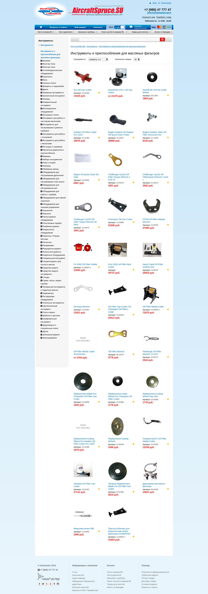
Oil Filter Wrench (116, 351)
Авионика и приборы (86, 32)
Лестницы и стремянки (51, 147)
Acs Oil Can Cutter (83, 90)
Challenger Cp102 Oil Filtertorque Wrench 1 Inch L (155, 177)
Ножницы (46, 166)
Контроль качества (80, 587)
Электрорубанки (49, 338)
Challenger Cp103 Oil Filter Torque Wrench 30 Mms (85, 222)
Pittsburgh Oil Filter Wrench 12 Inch (152, 352)
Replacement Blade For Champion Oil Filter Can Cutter (85, 396)
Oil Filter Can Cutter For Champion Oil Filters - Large (119, 309)
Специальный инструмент (53, 258)
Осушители (46, 210)
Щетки (44, 331)
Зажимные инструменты (52, 92)
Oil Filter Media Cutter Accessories (84, 352)
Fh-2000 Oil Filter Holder (85, 264)
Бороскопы (46, 77)
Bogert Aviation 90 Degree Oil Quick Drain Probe (120, 133)
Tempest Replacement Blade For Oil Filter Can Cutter (119, 486)
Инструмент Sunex (50, 115)
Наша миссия (78, 575)
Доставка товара (149, 581)
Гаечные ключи (48, 83)
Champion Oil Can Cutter (120, 219)
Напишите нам (148, 17)
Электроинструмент (50, 335)
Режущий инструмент (51, 249)
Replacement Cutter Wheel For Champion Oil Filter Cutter (120, 396)
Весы (44, 80)
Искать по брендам (162, 32)
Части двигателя (65, 32)
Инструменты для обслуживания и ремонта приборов (52, 127)
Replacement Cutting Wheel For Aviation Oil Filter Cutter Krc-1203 (84, 441)
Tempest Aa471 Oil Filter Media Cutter (154, 439)
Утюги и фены (48, 312)
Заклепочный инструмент (53, 96)
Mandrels (45, 61)
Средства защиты (49, 268)
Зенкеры (45, 99)
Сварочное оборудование (53, 255)
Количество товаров (123, 59)
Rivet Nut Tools (48, 64)
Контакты (98, 27)
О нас (74, 572)
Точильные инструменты (52, 303)
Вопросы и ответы (58, 27)
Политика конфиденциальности (155, 572)
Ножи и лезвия (48, 163)
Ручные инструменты (51, 252)
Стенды (45, 277)
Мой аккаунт (80, 27)
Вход (155, 3)
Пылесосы (46, 242)
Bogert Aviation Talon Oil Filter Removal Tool (154, 133)
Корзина (138, 26)
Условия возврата (149, 584)
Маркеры (46, 156)
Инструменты (45, 45)
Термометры (47, 293)
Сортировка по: (80, 59)
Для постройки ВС (78, 46)
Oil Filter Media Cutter (153, 306)
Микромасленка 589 (84, 528)
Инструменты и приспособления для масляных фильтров (50, 54)
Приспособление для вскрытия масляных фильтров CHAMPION (119, 531)
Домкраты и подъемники (52, 86)
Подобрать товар (163, 17)
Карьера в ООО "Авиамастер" (85, 590)
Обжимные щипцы (50, 169)
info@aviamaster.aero (159, 12)
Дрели (44, 89)
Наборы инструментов (51, 159)
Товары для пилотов (140, 32)
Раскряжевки (47, 245)
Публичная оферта (150, 575)
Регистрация (166, 3)
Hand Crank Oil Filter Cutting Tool (153, 265)
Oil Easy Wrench (82, 306)
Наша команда (78, 578)
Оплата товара (148, 578)
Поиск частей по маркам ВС (112, 32)
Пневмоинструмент (50, 226)
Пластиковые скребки (51, 223)
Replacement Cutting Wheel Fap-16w (153, 395)
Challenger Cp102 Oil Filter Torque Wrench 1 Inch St (119, 177)
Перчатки (46, 214)
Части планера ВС (45, 32)
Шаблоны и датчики (50, 315)
